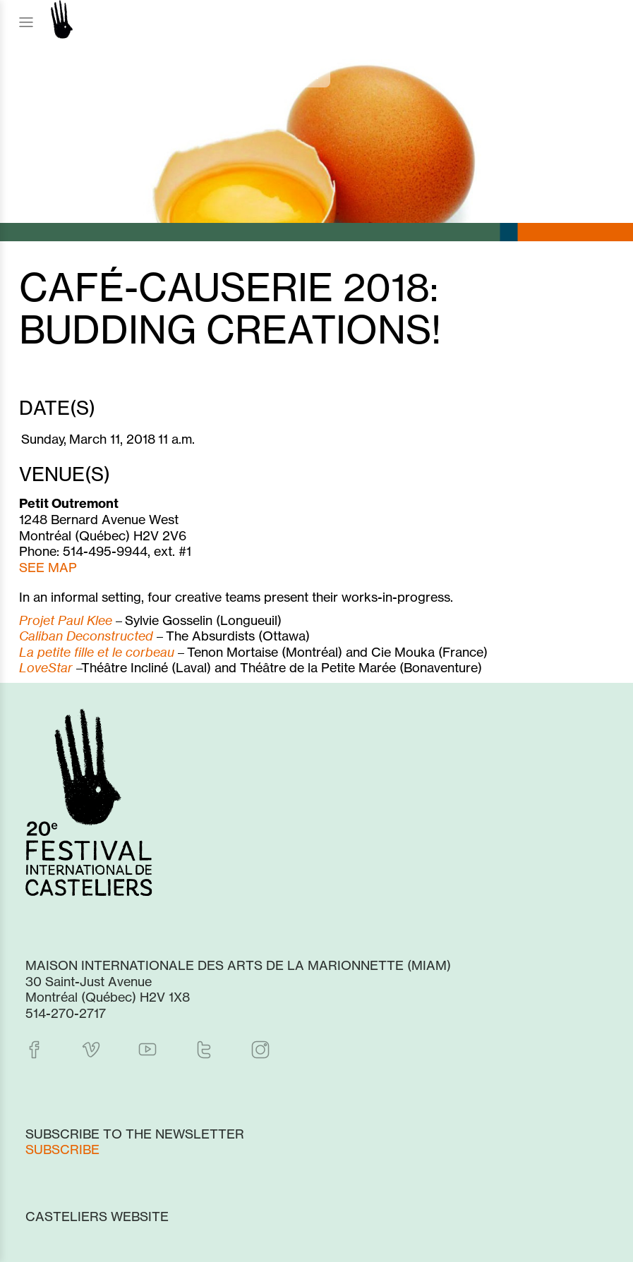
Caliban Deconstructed (86, 635)
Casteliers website (97, 1216)
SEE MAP (48, 567)
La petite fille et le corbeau (96, 652)
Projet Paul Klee (65, 620)
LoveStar (46, 667)
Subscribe (62, 1149)
